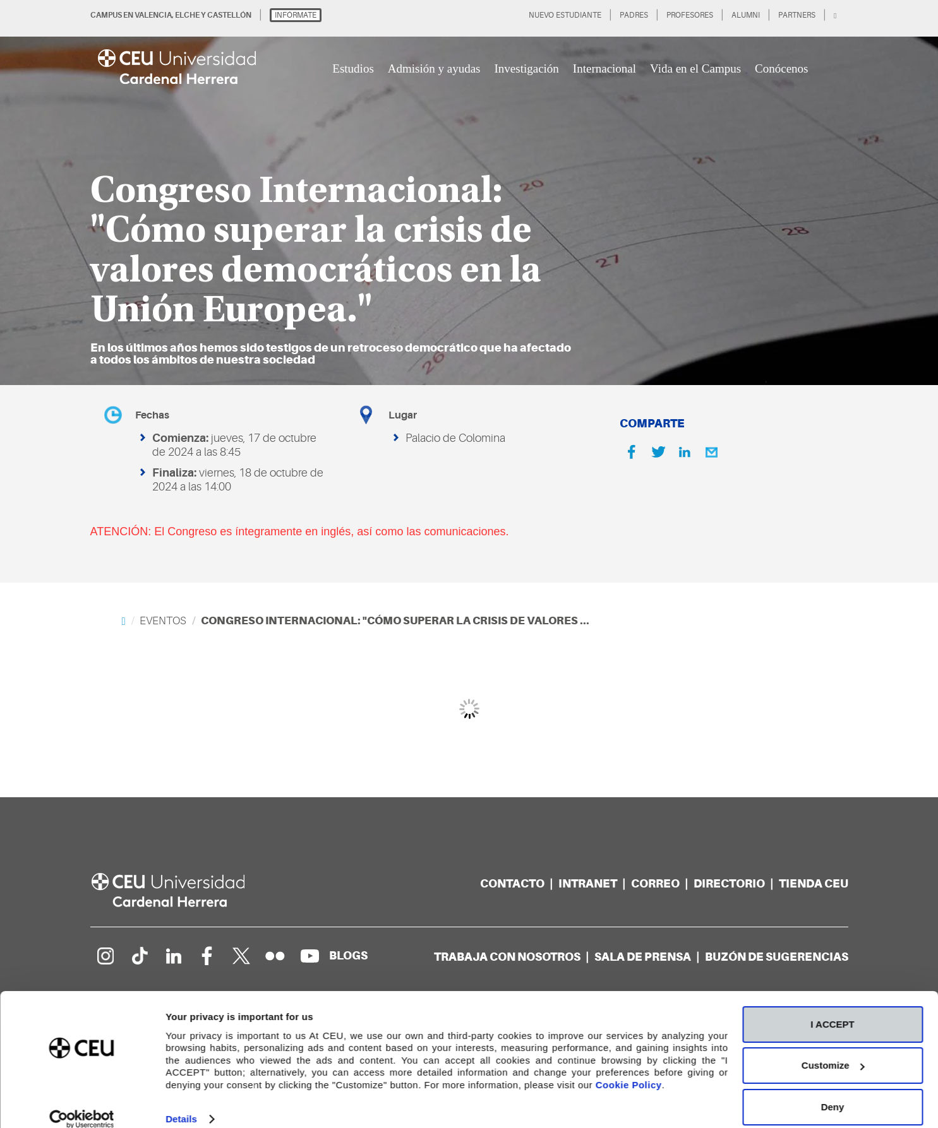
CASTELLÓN (229, 15)
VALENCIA (153, 15)
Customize (833, 1050)
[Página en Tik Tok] (138, 955)
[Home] (124, 621)
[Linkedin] (685, 452)
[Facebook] (632, 452)
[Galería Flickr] (275, 955)
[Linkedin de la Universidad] (173, 955)
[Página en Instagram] (104, 955)
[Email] (711, 452)
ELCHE (187, 15)
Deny (833, 1091)
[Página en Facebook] (207, 955)
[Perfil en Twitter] (241, 955)
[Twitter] (658, 452)
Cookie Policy (629, 1069)
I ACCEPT (832, 1008)
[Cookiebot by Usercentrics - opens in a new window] (82, 1103)
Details (181, 1103)
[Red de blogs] (348, 955)
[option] (469, 192)
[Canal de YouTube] (309, 955)
